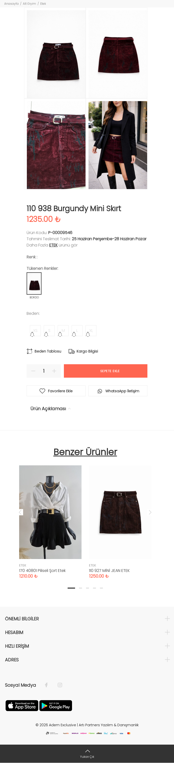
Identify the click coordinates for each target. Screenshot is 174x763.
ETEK (53, 245)
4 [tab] (94, 588)
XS (35, 330)
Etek (43, 3)
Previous (20, 512)
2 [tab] (80, 588)
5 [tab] (101, 588)
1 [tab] (71, 588)
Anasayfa (11, 3)
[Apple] (22, 705)
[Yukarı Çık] (87, 754)
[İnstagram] (57, 685)
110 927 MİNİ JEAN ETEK (109, 570)
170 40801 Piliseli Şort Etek (42, 570)
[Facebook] (49, 685)
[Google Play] (56, 705)
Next (150, 512)
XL (91, 330)
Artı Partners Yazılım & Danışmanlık (109, 725)
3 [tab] (87, 588)
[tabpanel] (50, 517)
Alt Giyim (29, 3)
